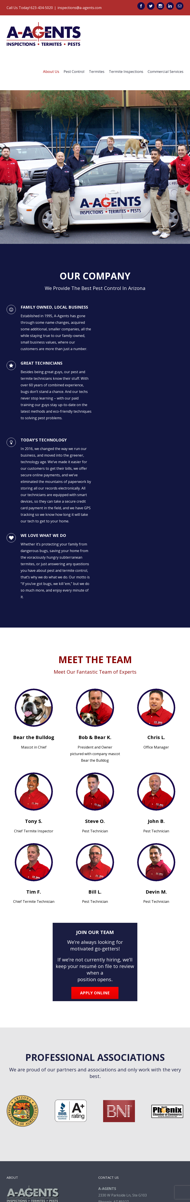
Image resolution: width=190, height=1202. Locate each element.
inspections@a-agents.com (79, 7)
